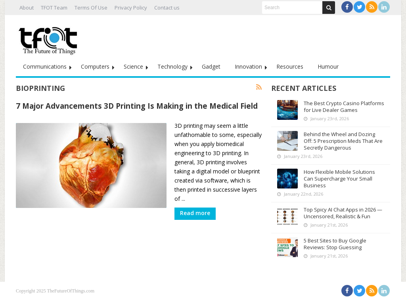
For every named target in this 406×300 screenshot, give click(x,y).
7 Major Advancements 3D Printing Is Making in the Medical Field (137, 106)
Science (133, 66)
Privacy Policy (131, 7)
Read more (195, 213)
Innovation (248, 66)
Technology (172, 66)
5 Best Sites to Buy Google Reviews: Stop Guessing (335, 244)
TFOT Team (54, 7)
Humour (328, 66)
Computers (95, 66)
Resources (289, 66)
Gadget (211, 66)
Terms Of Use (91, 7)
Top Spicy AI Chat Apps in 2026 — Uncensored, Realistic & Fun (343, 213)
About (26, 7)
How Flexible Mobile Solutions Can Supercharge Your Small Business (339, 178)
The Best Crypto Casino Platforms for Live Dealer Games (344, 106)
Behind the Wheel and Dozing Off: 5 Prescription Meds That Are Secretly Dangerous (343, 141)
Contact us (167, 7)
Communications (45, 66)
